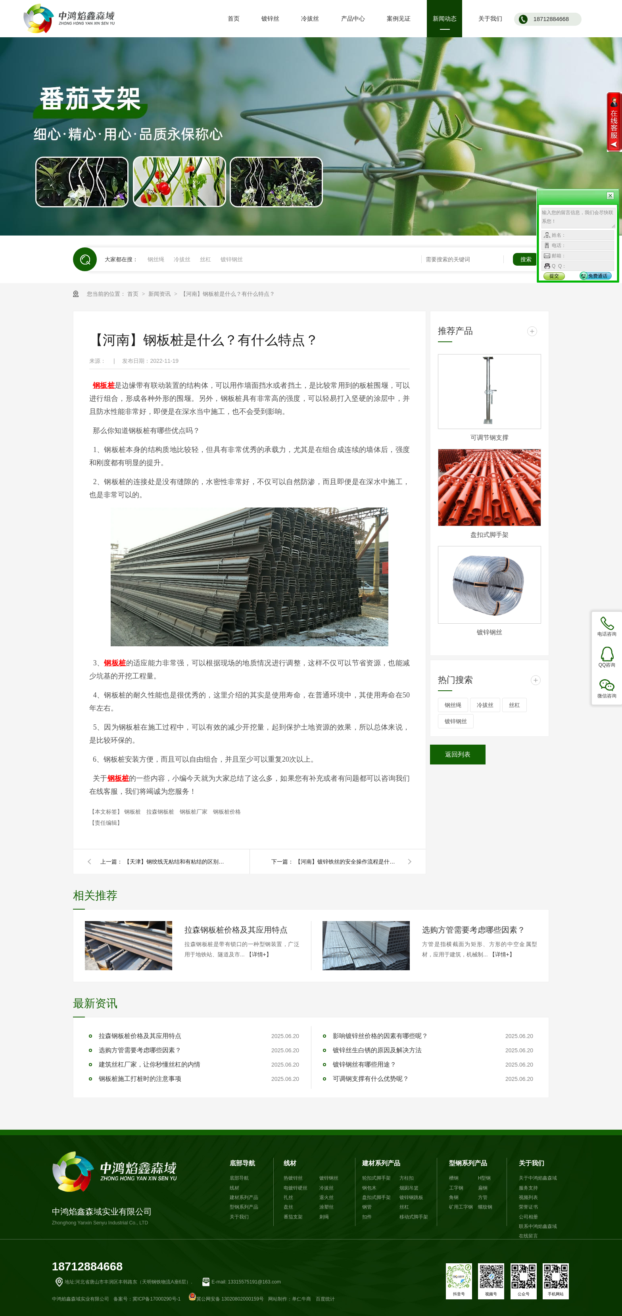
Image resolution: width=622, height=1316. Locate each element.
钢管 (367, 1207)
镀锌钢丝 (232, 259)
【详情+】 (259, 954)
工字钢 (456, 1188)
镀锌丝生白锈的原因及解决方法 (377, 1050)
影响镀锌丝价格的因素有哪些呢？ (380, 1035)
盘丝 (288, 1207)
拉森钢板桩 (161, 811)
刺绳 (324, 1217)
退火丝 (326, 1197)
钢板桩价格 (227, 811)
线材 (234, 1188)
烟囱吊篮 (409, 1188)
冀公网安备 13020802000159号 (226, 1299)
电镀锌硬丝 (295, 1188)
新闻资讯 (160, 294)
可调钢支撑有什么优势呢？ (371, 1078)
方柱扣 (406, 1178)
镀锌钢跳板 (411, 1197)
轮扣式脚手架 (376, 1178)
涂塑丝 (326, 1207)
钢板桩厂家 (194, 811)
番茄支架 (293, 1217)
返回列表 (457, 754)
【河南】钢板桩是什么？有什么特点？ (227, 294)
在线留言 (528, 1236)
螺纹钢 (485, 1207)
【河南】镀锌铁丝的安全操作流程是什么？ (346, 861)
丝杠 (205, 259)
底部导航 (242, 1163)
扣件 (367, 1217)
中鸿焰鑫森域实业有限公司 (117, 1189)
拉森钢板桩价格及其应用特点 (236, 929)
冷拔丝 (182, 259)
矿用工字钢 (461, 1207)
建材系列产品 (244, 1197)
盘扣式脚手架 (489, 534)
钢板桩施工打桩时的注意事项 (140, 1078)
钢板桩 (133, 811)
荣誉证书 (528, 1207)
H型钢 (484, 1178)
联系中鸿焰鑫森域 (538, 1226)
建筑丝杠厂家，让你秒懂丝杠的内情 (149, 1064)
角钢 (454, 1197)
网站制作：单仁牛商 (289, 1299)
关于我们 (239, 1217)
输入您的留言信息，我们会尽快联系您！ (578, 218)
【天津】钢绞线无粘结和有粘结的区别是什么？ (175, 861)
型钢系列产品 (244, 1207)
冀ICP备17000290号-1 (156, 1299)
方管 (483, 1197)
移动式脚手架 (413, 1217)
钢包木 (369, 1188)
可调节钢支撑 (489, 437)
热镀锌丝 (293, 1178)
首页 (133, 294)
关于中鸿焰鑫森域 (538, 1178)
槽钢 (454, 1178)
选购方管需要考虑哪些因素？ (473, 929)
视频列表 (528, 1197)
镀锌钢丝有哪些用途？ (364, 1064)
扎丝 (288, 1197)
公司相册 (528, 1217)
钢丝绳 (156, 259)
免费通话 (597, 276)
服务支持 (528, 1188)
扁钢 (483, 1188)
